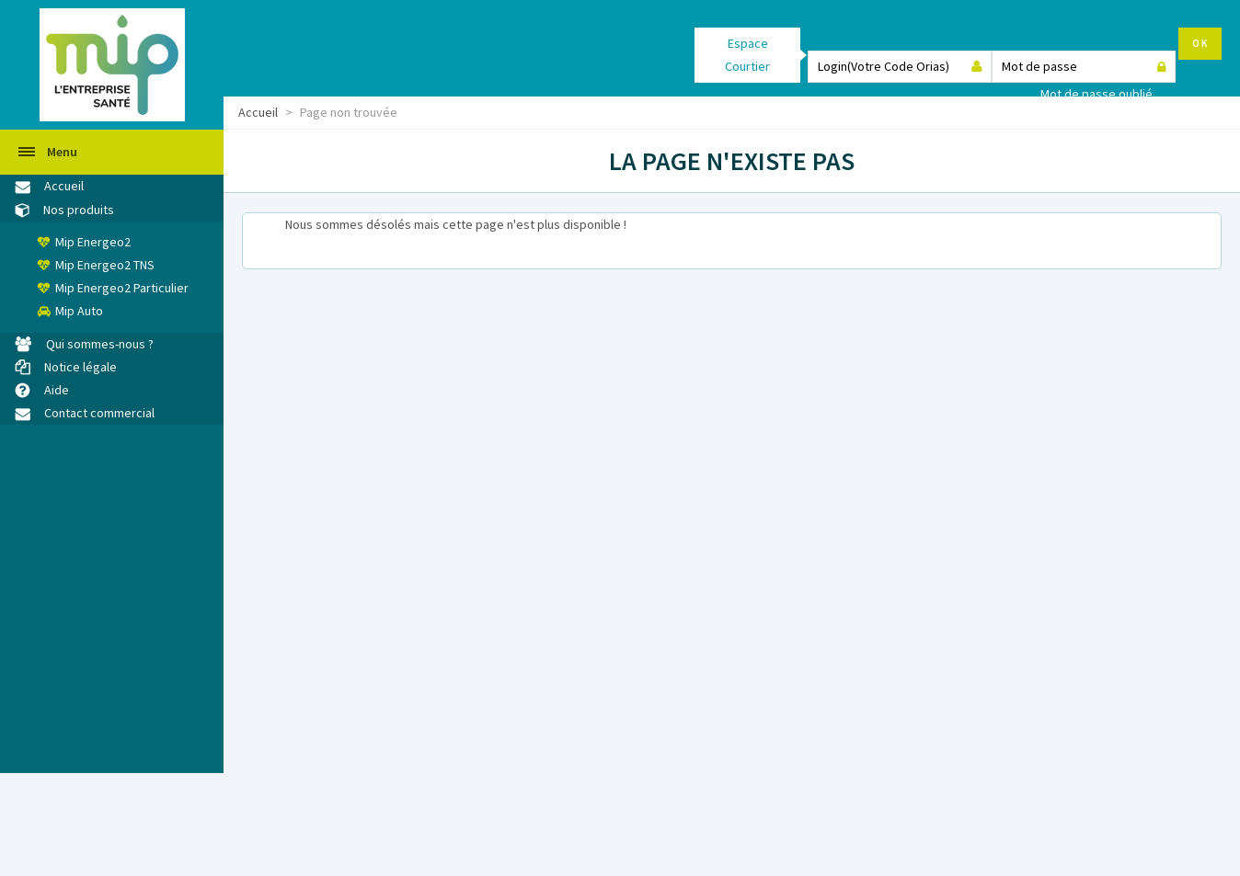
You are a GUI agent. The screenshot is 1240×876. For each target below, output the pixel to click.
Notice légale (80, 366)
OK (1200, 43)
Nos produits (78, 209)
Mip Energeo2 (93, 241)
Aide (56, 389)
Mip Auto (79, 310)
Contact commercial (99, 412)
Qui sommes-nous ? (100, 344)
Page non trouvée (348, 112)
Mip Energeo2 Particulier (122, 287)
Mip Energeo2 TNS (105, 264)
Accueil (258, 112)
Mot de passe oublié (1096, 93)
